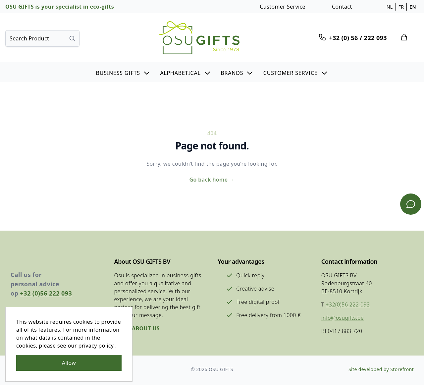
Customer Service (282, 6)
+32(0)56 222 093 (347, 306)
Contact (342, 6)
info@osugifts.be (342, 319)
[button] (123, 72)
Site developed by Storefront (380, 371)
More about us (136, 330)
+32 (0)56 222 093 (46, 295)
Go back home (212, 180)
